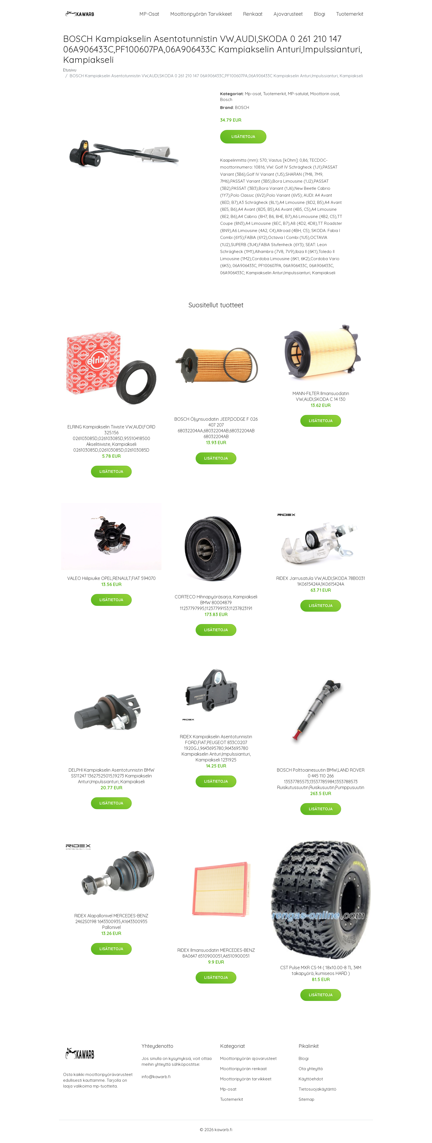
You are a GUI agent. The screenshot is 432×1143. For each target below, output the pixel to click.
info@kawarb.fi (156, 1080)
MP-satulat (298, 97)
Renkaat (253, 16)
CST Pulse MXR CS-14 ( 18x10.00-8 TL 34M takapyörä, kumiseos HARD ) (320, 974)
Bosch (226, 103)
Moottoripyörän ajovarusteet (248, 1062)
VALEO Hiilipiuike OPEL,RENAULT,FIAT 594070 (111, 582)
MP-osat (149, 16)
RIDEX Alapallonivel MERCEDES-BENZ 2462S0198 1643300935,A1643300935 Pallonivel (111, 925)
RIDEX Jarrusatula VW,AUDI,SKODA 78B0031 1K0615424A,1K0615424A (320, 585)
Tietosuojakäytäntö (317, 1093)
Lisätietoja (243, 140)
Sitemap (306, 1103)
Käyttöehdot (311, 1082)
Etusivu (69, 73)
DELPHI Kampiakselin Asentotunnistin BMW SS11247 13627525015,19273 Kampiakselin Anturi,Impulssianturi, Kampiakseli (111, 779)
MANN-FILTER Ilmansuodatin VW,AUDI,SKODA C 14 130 (321, 400)
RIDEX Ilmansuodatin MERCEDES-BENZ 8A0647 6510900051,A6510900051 (216, 957)
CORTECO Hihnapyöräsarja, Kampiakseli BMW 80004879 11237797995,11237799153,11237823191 (216, 606)
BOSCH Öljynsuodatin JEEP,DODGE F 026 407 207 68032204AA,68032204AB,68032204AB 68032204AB (216, 431)
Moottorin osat (324, 97)
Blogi (319, 16)
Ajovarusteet (288, 16)
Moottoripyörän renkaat (243, 1072)
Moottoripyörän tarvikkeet (201, 16)
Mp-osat (253, 97)
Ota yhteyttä (311, 1072)
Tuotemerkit (349, 16)
